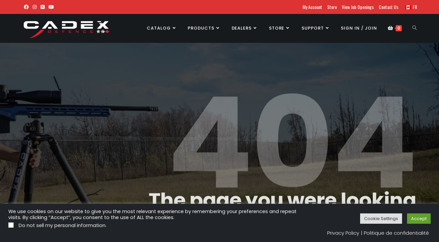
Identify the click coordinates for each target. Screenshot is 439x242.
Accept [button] (419, 218)
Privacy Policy (343, 232)
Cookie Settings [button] (381, 218)
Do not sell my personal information (62, 225)
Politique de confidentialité (396, 232)
